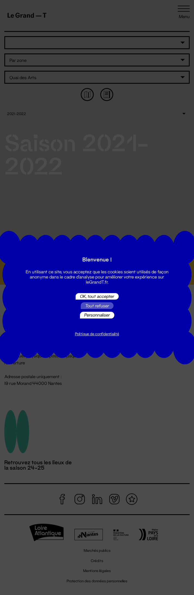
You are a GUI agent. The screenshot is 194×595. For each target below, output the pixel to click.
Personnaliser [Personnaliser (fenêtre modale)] (97, 315)
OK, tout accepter (97, 296)
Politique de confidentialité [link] (97, 334)
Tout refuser (97, 305)
